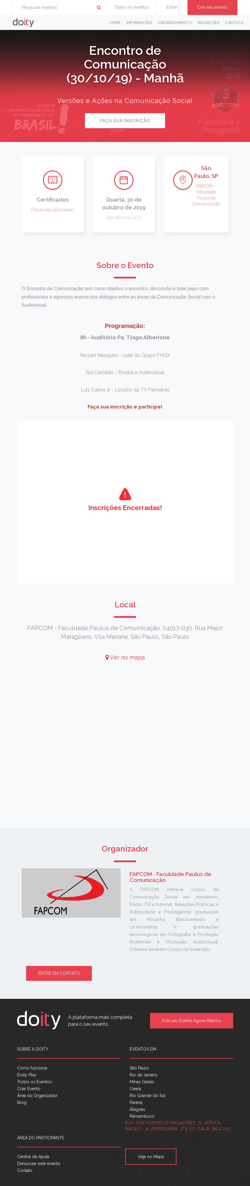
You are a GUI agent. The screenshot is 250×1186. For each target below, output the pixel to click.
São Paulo (139, 1068)
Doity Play (27, 1074)
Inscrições (208, 23)
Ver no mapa (125, 657)
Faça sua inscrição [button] (125, 120)
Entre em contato (59, 973)
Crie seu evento (212, 7)
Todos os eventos (131, 7)
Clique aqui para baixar (52, 209)
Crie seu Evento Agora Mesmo (191, 1020)
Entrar (172, 7)
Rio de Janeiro (144, 1074)
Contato (234, 23)
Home (115, 23)
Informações (139, 23)
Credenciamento (175, 23)
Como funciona (32, 1068)
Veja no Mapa (151, 1156)
